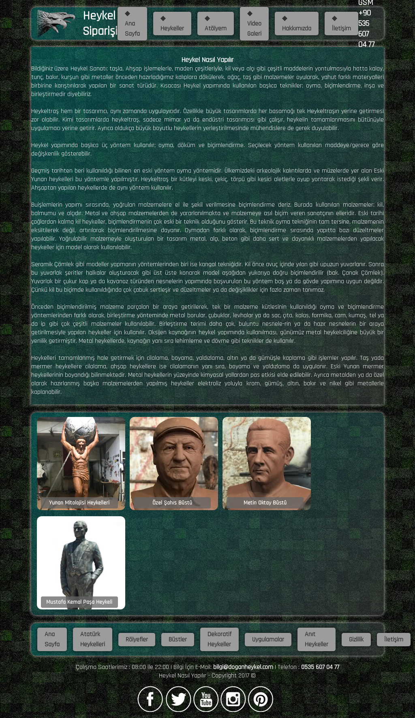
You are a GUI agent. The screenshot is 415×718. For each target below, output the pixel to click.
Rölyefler (137, 639)
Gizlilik (356, 639)
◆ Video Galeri (254, 23)
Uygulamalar (268, 639)
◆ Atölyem (216, 23)
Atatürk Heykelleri (92, 639)
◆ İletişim (341, 23)
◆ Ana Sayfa (132, 23)
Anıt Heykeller (316, 639)
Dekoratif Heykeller (219, 639)
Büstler (178, 639)
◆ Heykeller (172, 23)
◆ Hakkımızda (296, 23)
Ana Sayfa (52, 639)
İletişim (393, 639)
